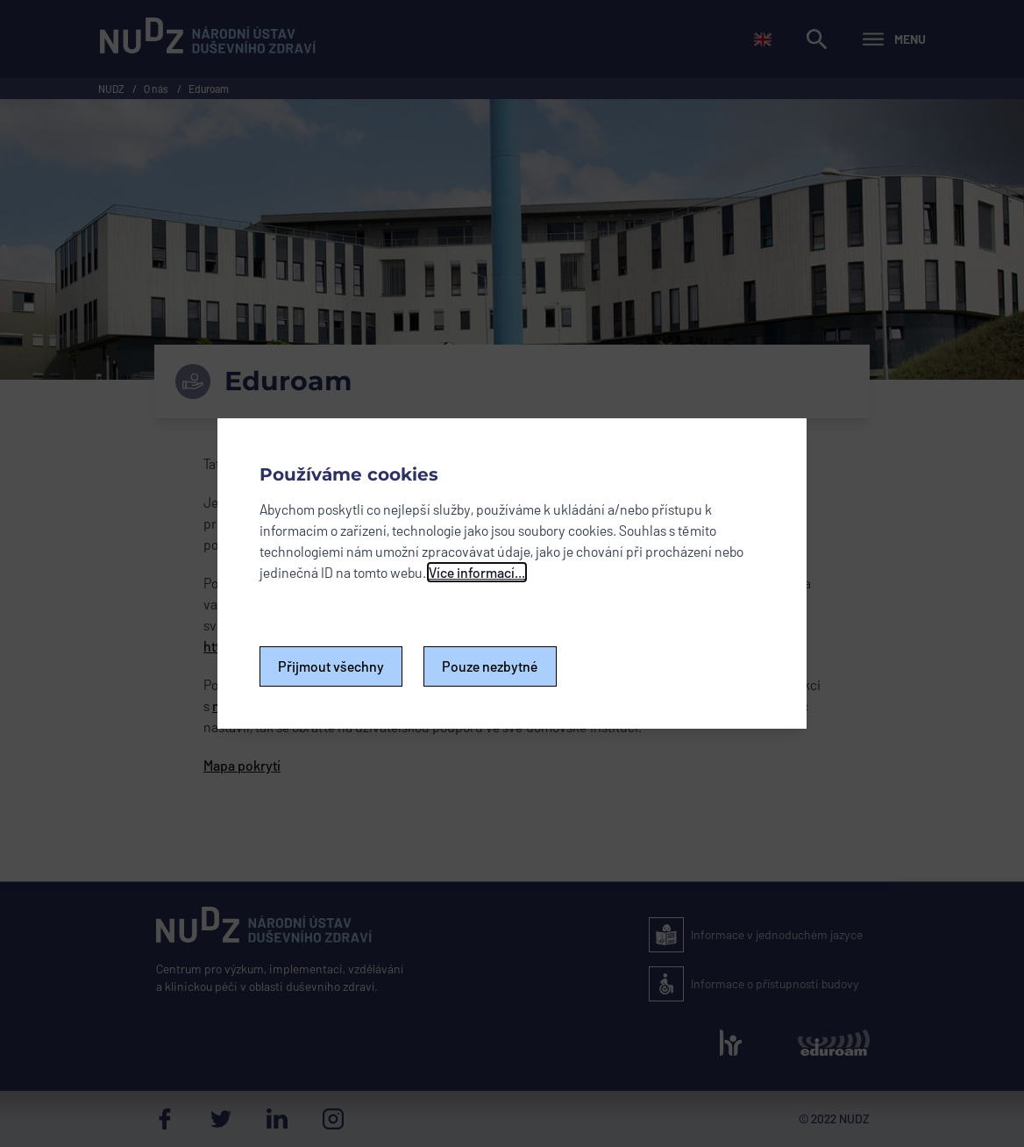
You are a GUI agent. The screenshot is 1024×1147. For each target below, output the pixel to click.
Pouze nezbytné (490, 666)
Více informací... (477, 572)
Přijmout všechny (331, 666)
